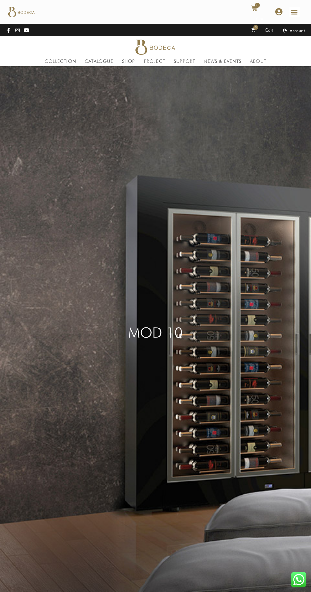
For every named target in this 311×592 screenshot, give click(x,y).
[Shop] (129, 61)
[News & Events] (222, 61)
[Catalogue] (99, 61)
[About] (258, 61)
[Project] (155, 61)
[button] (294, 12)
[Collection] (60, 61)
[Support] (184, 61)
